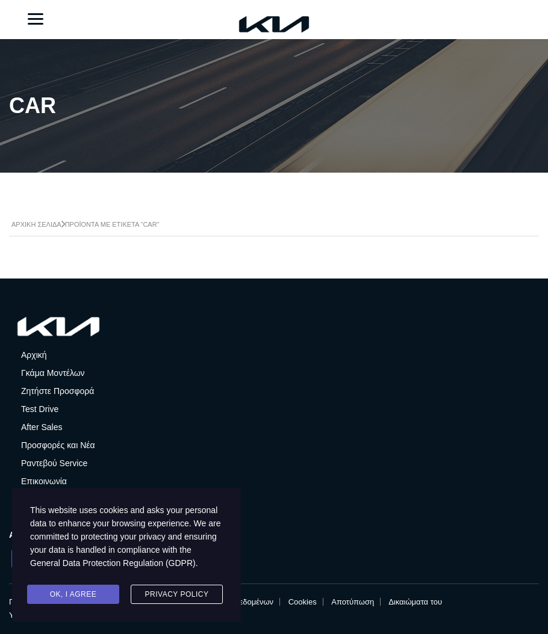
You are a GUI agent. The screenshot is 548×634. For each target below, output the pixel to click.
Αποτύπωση (352, 601)
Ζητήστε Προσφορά (57, 391)
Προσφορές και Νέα (58, 445)
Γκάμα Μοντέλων (53, 373)
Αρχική (34, 355)
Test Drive (39, 409)
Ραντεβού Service (54, 463)
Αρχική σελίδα (36, 224)
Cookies (302, 601)
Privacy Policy (177, 594)
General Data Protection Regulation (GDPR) (113, 563)
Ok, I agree (73, 594)
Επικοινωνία (44, 481)
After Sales (41, 427)
